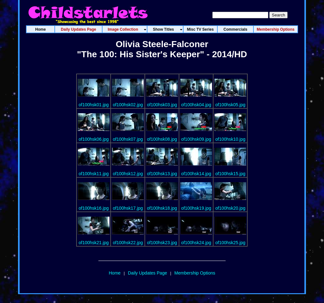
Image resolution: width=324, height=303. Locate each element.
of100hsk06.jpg (94, 139)
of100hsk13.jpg (162, 173)
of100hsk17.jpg (128, 208)
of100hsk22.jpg (128, 242)
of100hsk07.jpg (128, 139)
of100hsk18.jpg (162, 208)
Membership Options (194, 272)
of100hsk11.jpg (94, 173)
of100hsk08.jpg (162, 139)
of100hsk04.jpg (196, 104)
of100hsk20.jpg (230, 208)
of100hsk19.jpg (196, 208)
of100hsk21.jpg (94, 242)
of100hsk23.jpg (162, 242)
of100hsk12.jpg (128, 173)
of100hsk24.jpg (196, 242)
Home (115, 272)
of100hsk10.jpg (230, 139)
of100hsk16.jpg (94, 208)
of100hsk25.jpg (230, 242)
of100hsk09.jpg (196, 139)
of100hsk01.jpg (94, 104)
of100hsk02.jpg (128, 104)
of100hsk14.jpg (196, 173)
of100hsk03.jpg (162, 104)
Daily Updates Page (147, 272)
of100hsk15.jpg (230, 173)
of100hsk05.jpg (230, 104)
